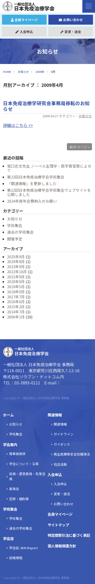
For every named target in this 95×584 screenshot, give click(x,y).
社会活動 (60, 464)
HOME (7, 72)
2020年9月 (16, 281)
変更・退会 (70, 31)
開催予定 (14, 238)
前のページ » (79, 146)
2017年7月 (16, 296)
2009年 (39, 72)
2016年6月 (16, 301)
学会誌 (8, 538)
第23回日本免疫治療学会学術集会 (35, 177)
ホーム (8, 414)
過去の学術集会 (20, 232)
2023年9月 (16, 266)
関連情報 (55, 414)
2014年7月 (16, 311)
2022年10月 (17, 271)
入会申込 (24, 31)
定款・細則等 (19, 498)
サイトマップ (58, 524)
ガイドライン (63, 434)
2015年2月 (16, 306)
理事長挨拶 (17, 453)
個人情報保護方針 (62, 545)
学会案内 (10, 444)
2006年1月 (16, 316)
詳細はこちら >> (18, 125)
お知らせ (23, 72)
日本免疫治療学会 (31, 6)
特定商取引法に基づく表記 (69, 535)
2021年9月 (16, 276)
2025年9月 (16, 256)
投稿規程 (15, 557)
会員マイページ (24, 19)
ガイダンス (62, 444)
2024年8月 (16, 261)
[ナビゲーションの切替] (88, 6)
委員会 (14, 488)
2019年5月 (16, 286)
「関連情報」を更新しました (31, 183)
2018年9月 (16, 291)
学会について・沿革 (24, 463)
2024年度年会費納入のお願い (32, 201)
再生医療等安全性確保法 (72, 454)
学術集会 (14, 225)
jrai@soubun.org (76, 383)
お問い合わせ (71, 19)
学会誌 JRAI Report (23, 547)
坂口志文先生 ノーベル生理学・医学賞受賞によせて (49, 168)
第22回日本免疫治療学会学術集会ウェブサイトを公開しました (49, 192)
